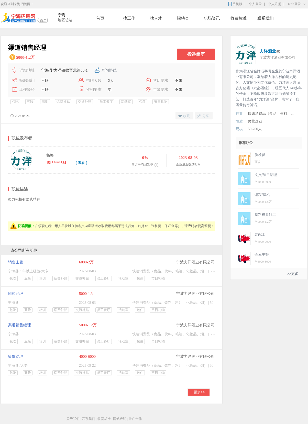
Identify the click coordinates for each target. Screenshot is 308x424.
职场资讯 (212, 18)
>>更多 (292, 274)
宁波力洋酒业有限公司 (195, 262)
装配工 (260, 235)
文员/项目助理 (266, 175)
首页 (100, 18)
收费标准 (238, 18)
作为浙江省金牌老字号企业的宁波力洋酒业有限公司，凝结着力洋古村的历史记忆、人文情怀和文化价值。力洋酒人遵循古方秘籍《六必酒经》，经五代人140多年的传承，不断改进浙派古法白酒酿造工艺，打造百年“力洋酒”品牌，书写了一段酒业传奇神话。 (269, 88)
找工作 (129, 18)
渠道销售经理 (19, 325)
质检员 (260, 155)
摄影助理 (15, 356)
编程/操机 (262, 195)
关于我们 (73, 419)
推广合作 (135, 419)
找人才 (156, 18)
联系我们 (265, 18)
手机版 (238, 4)
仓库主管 (262, 254)
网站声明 (119, 419)
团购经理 (15, 294)
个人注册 (274, 4)
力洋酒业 (268, 51)
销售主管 (15, 262)
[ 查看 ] (81, 163)
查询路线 (109, 70)
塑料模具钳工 (265, 215)
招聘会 (183, 18)
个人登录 (255, 4)
